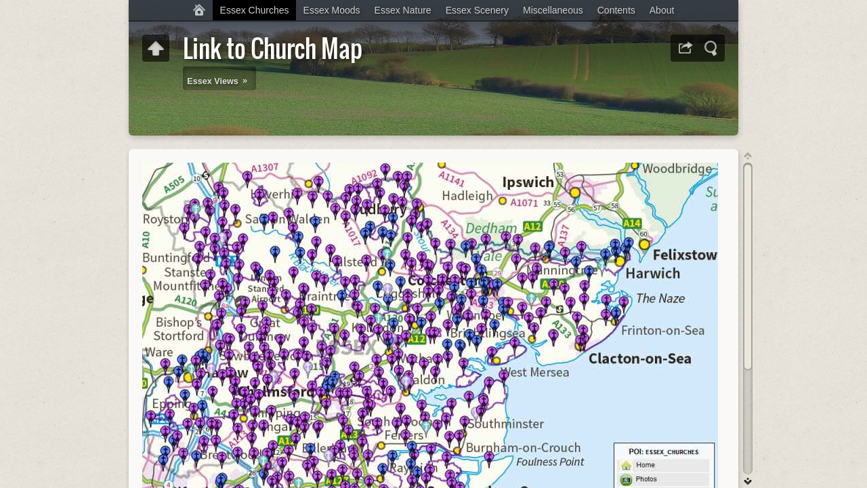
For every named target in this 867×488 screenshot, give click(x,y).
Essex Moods (331, 10)
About (662, 10)
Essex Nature (403, 10)
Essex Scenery (477, 10)
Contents (616, 10)
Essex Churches (254, 10)
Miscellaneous (553, 10)
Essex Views (212, 81)
